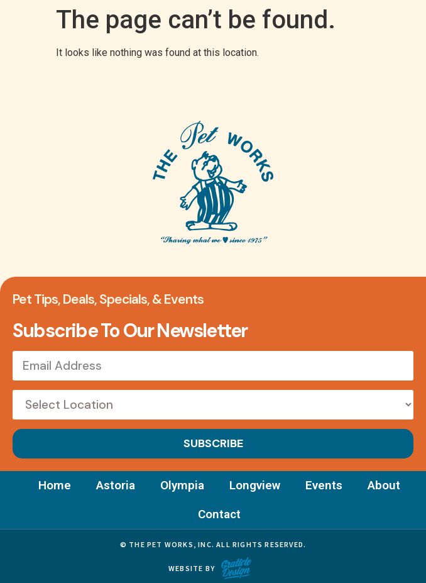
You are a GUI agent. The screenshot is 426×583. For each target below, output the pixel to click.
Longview (254, 485)
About (384, 485)
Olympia (182, 485)
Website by (191, 568)
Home (54, 485)
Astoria (115, 485)
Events (323, 485)
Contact (219, 514)
